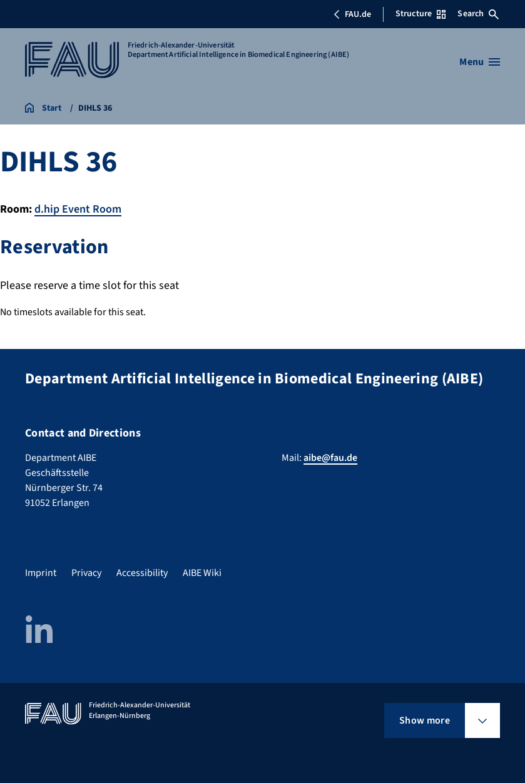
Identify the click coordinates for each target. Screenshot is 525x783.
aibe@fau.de (330, 458)
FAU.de (352, 14)
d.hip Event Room (77, 209)
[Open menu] (479, 62)
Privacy (86, 573)
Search (478, 14)
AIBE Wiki (202, 573)
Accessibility (142, 573)
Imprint (40, 573)
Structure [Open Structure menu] (420, 14)
